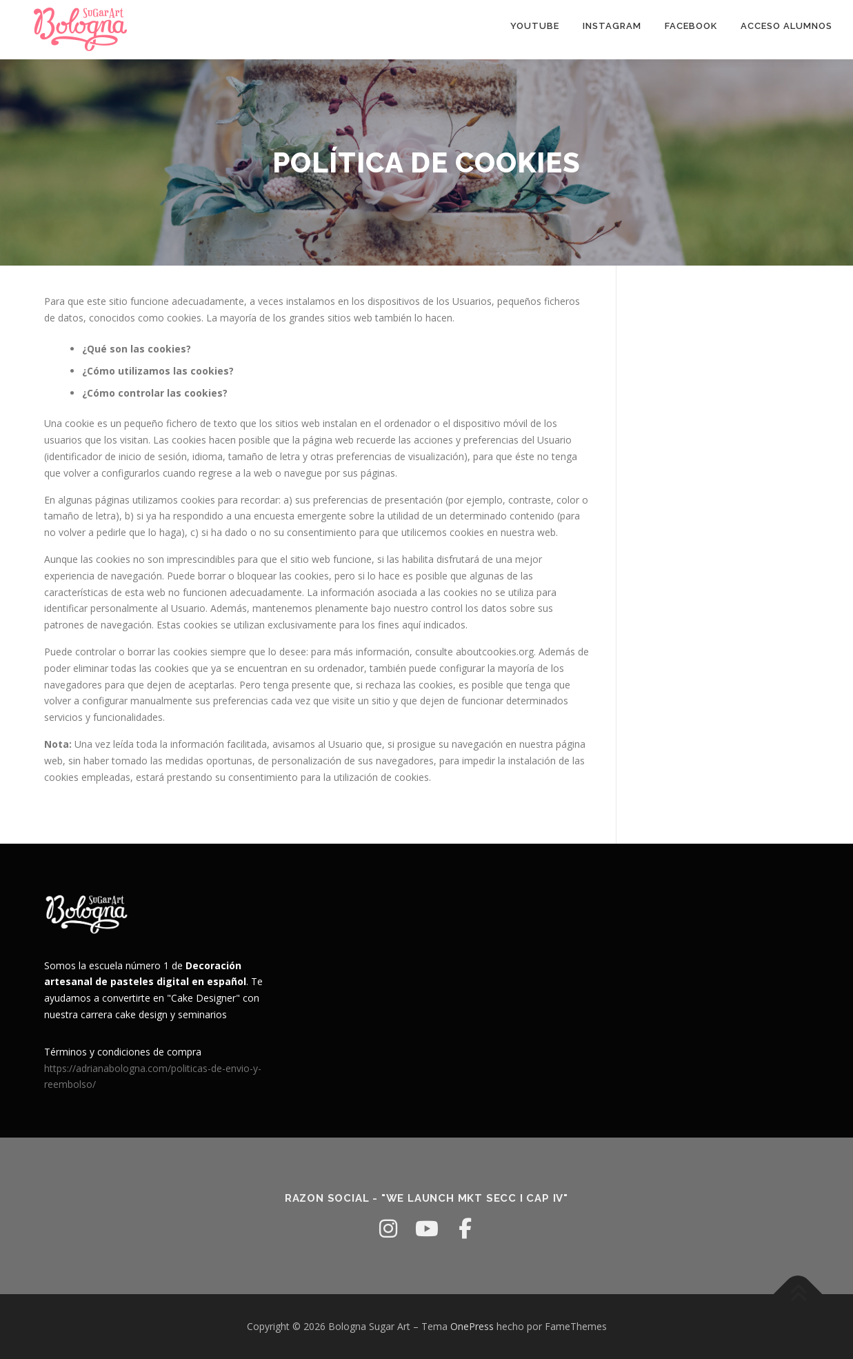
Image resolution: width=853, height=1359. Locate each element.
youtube (534, 26)
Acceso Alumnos (786, 26)
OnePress (472, 1326)
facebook (691, 26)
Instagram (612, 26)
